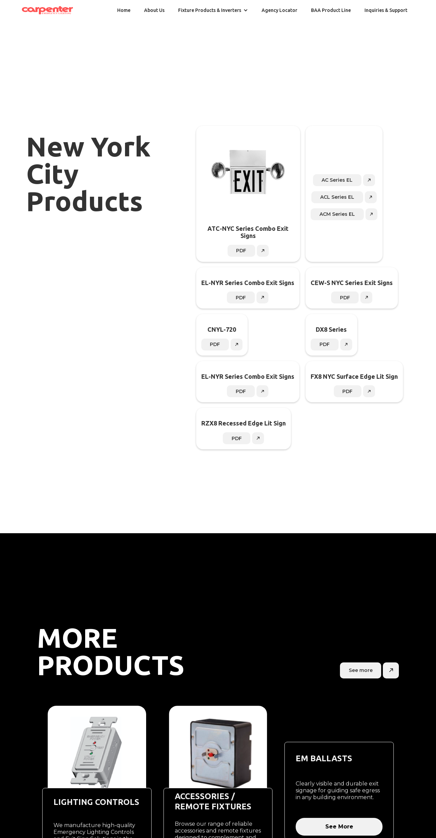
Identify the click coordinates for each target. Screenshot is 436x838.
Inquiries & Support (385, 10)
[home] (47, 10)
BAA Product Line (331, 10)
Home (123, 10)
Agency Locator (279, 10)
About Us (154, 10)
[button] (213, 10)
